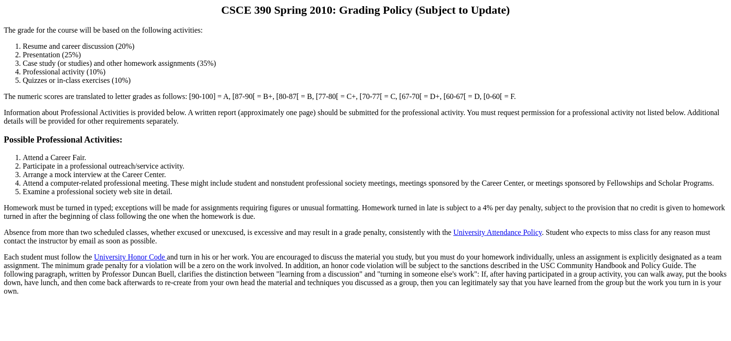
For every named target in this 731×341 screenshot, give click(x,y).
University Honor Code (130, 257)
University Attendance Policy (497, 232)
